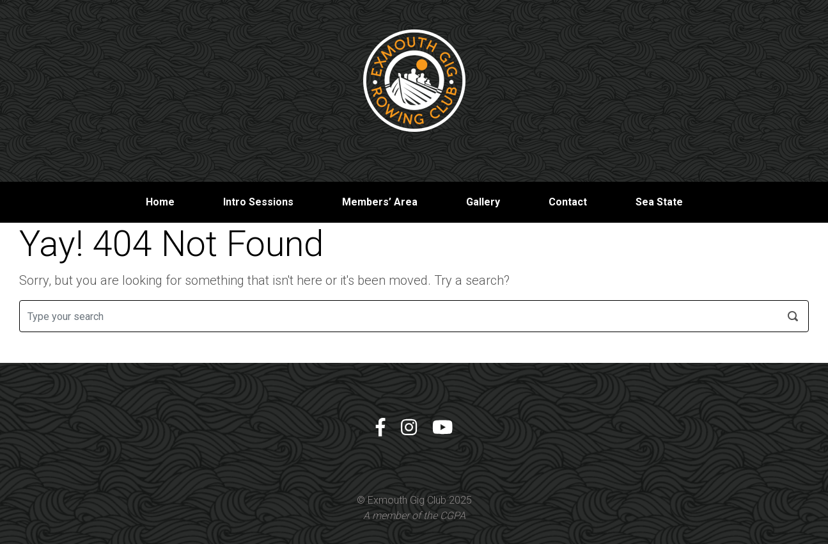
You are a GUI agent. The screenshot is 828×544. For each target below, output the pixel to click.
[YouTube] (442, 428)
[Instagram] (409, 428)
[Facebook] (380, 428)
